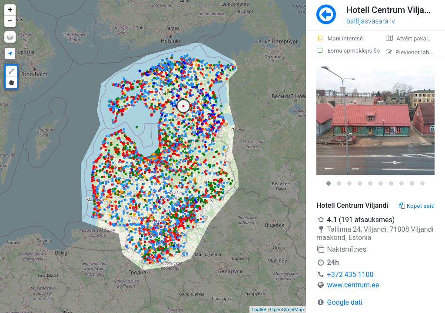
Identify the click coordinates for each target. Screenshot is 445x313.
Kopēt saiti (417, 205)
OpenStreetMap (287, 309)
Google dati (344, 302)
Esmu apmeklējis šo (345, 50)
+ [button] (10, 10)
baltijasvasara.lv (370, 21)
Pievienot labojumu (415, 52)
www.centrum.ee (353, 285)
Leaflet (259, 309)
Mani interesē (339, 38)
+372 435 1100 (350, 274)
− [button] (10, 21)
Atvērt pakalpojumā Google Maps (415, 38)
